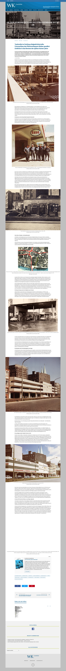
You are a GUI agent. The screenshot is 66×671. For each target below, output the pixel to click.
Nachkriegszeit (31, 577)
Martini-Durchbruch (24, 577)
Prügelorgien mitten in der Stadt (34, 645)
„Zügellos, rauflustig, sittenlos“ (23, 618)
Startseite (16, 40)
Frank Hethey (16, 27)
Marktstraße (17, 577)
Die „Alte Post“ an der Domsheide (40, 618)
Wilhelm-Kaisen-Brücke (18, 579)
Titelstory (50, 27)
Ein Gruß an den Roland (42, 595)
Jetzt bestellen (27, 571)
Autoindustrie (34, 27)
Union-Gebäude (37, 577)
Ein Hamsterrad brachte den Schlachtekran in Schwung (25, 595)
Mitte (44, 27)
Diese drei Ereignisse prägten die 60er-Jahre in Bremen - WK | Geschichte (18, 645)
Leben (40, 27)
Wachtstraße (43, 577)
